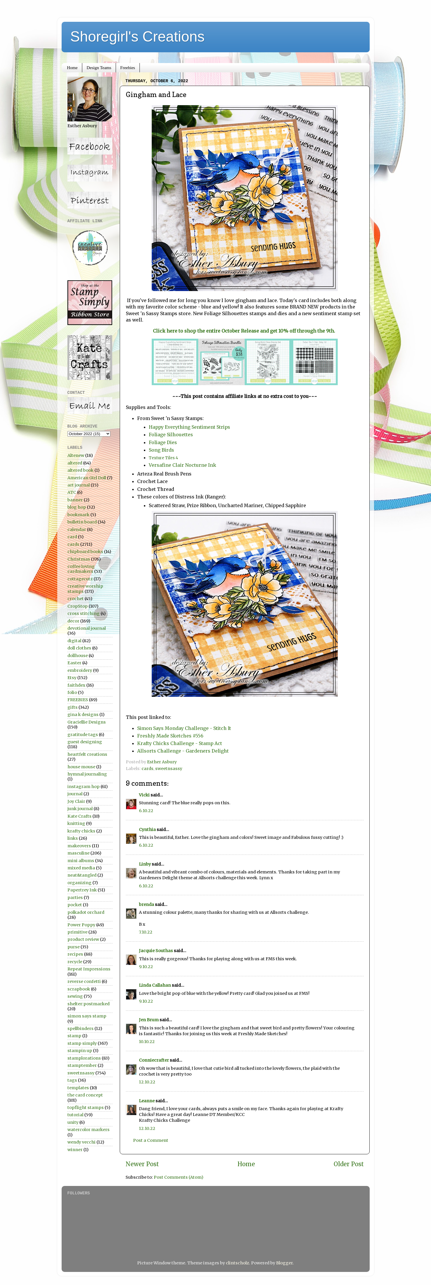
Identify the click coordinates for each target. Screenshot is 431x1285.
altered (74, 463)
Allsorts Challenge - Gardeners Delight (183, 751)
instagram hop (83, 786)
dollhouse (77, 655)
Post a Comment (150, 1140)
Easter (74, 662)
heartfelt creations (87, 754)
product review (83, 939)
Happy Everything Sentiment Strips (191, 427)
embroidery (79, 670)
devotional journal (86, 628)
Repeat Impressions (88, 969)
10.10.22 (147, 1041)
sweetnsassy (168, 768)
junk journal (80, 808)
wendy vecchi (81, 1142)
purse (73, 947)
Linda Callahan (155, 985)
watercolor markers (88, 1129)
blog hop (76, 507)
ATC (71, 492)
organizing (79, 882)
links (72, 838)
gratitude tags (82, 734)
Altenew (75, 455)
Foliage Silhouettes (171, 434)
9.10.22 (146, 966)
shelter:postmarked (88, 1003)
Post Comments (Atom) (178, 1177)
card (72, 536)
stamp (74, 1035)
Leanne (147, 1100)
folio (72, 692)
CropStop (77, 606)
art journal (78, 485)
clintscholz (237, 1263)
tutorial (75, 1114)
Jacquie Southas (156, 950)
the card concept (85, 1095)
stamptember (82, 1065)
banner (75, 499)
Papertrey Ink (82, 890)
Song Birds (161, 450)
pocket (74, 904)
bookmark (78, 514)
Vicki (144, 795)
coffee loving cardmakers (81, 569)
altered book (80, 470)
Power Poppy (81, 924)
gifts (72, 707)
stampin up (79, 1050)
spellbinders (80, 1028)
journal (75, 793)
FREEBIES (77, 699)
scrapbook (78, 989)
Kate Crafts (79, 816)
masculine (78, 853)
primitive (77, 932)
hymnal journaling (87, 774)
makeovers (79, 845)
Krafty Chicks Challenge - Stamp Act (179, 743)
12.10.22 (147, 1082)
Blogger (284, 1263)
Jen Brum (149, 1019)
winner (75, 1149)
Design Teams (99, 67)
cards (147, 768)
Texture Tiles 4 (164, 457)
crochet (75, 598)
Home (72, 67)
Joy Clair (76, 801)
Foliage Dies (163, 442)
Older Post (349, 1164)
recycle (74, 961)
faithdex (76, 685)
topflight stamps (85, 1107)
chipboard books (85, 551)
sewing (75, 996)
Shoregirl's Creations (137, 36)
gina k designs (83, 714)
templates (78, 1087)
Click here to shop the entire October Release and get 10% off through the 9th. (244, 331)
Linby (145, 864)
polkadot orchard (85, 912)
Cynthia (147, 829)
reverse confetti (84, 981)
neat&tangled (81, 875)
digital (74, 640)
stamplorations (84, 1058)
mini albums (80, 860)
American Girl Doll (86, 477)
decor (73, 621)
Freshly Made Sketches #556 (170, 736)
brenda (146, 904)
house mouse (81, 766)
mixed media (81, 868)
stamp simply (82, 1043)
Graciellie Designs (86, 722)
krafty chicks (81, 831)
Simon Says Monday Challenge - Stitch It (184, 728)
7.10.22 (145, 932)
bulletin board (82, 522)
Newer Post (142, 1164)
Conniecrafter (154, 1060)
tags (72, 1080)
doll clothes (79, 648)
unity (72, 1122)
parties (75, 897)
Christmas (78, 559)
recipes (75, 954)
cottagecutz (80, 579)
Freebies (127, 67)
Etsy (71, 677)
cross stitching (83, 613)
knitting (76, 823)
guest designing (84, 741)
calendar (76, 529)
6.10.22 (146, 810)
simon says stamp (86, 1016)
